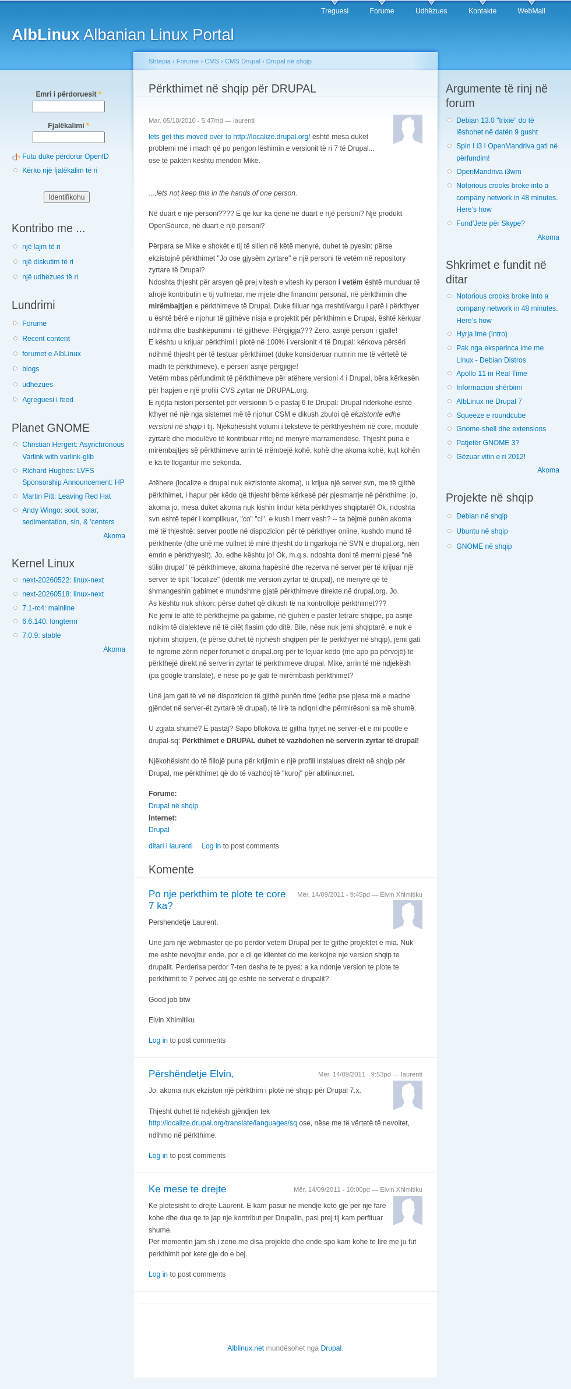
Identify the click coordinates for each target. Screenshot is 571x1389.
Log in (211, 846)
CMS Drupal (242, 61)
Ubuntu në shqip (482, 531)
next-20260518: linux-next (63, 594)
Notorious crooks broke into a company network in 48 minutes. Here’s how (507, 198)
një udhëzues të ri (50, 277)
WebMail (531, 11)
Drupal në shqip (289, 61)
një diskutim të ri (47, 262)
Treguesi (334, 11)
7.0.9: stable (41, 635)
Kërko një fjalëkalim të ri (59, 170)
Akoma (114, 536)
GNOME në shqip (484, 546)
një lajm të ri (41, 247)
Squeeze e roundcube (491, 415)
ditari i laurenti (171, 846)
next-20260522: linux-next (63, 580)
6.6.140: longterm (49, 621)
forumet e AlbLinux (51, 354)
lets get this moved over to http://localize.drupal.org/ (230, 137)
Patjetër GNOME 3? (487, 443)
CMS (212, 61)
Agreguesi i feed (47, 400)
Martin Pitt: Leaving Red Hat (66, 496)
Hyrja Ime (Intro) (481, 334)
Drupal (159, 830)
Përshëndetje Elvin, (191, 1073)
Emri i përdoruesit (68, 94)
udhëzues (37, 385)
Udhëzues (431, 11)
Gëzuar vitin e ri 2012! (491, 457)
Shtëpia (160, 61)
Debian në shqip (481, 516)
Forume (382, 11)
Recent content (46, 339)
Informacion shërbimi (489, 387)
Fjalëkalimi (68, 126)
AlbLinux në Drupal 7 (489, 401)
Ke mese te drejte (187, 1189)
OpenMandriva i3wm (488, 172)
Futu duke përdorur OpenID (65, 156)
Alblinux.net (245, 1348)
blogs (30, 369)
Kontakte (482, 11)
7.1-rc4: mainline (48, 608)
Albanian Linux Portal (123, 35)
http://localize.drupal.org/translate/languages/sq (223, 1123)
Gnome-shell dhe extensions (501, 429)
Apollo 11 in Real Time (491, 374)
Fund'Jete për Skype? (490, 223)
